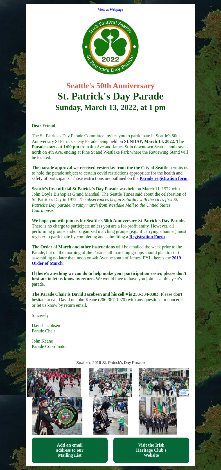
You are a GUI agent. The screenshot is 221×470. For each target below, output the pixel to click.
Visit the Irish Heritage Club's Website (151, 450)
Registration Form (147, 236)
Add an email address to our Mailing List (70, 450)
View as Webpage (110, 10)
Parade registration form (164, 178)
